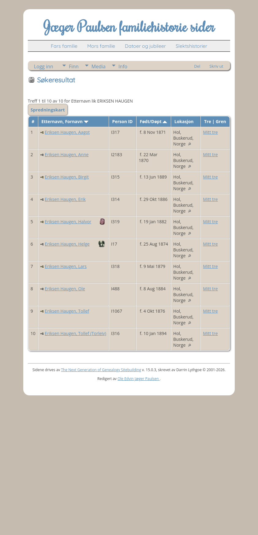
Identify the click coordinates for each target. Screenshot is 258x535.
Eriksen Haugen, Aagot (67, 132)
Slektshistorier (191, 46)
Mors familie (101, 46)
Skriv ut (216, 66)
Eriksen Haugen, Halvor (68, 221)
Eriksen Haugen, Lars (66, 266)
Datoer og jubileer (145, 46)
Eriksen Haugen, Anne (66, 154)
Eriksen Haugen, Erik (65, 199)
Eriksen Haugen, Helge (67, 244)
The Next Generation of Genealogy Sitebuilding (101, 369)
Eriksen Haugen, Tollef (67, 311)
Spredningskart (48, 110)
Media (99, 66)
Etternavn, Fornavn (64, 121)
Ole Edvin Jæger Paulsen (139, 378)
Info (122, 66)
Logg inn (43, 66)
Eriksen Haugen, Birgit (67, 177)
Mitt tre (210, 132)
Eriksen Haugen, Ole (65, 289)
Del (197, 66)
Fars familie (64, 46)
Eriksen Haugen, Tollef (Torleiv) (75, 333)
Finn (74, 66)
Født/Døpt (153, 121)
